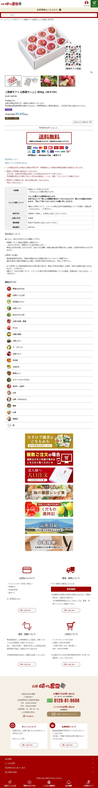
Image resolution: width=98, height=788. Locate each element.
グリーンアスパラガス (21, 380)
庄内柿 (15, 360)
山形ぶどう (17, 341)
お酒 (14, 412)
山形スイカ (17, 308)
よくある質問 (10, 763)
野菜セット (17, 373)
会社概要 (8, 759)
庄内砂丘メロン (18, 302)
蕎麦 (14, 406)
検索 (94, 15)
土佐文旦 (16, 367)
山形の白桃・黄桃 (19, 321)
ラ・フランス (18, 347)
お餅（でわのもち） (20, 399)
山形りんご (17, 354)
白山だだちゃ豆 (18, 315)
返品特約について (11, 159)
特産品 (15, 419)
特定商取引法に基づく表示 (15, 768)
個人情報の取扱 (11, 772)
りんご (9, 19)
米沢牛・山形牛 (18, 386)
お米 (14, 393)
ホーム (3, 19)
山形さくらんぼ (18, 295)
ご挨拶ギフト (17, 19)
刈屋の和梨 (17, 334)
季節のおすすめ (18, 289)
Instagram (29, 716)
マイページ (87, 6)
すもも (15, 328)
